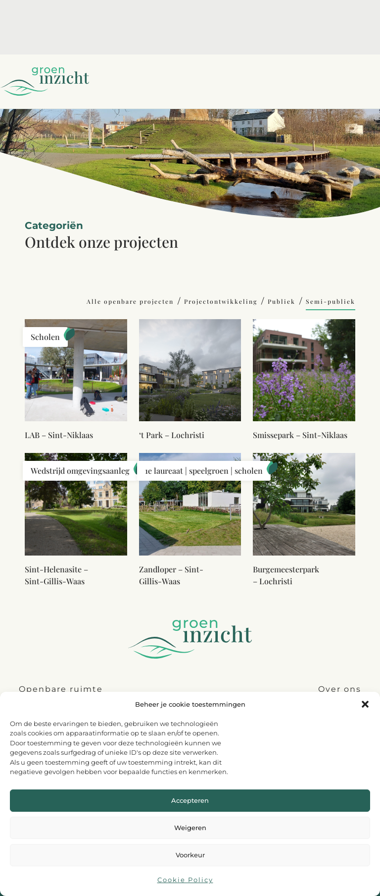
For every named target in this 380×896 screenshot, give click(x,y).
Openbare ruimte (61, 689)
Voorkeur (190, 855)
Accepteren (190, 800)
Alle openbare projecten (130, 301)
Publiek (281, 301)
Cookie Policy (185, 880)
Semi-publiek (330, 301)
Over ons (339, 689)
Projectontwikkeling (220, 301)
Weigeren (190, 828)
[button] (365, 704)
